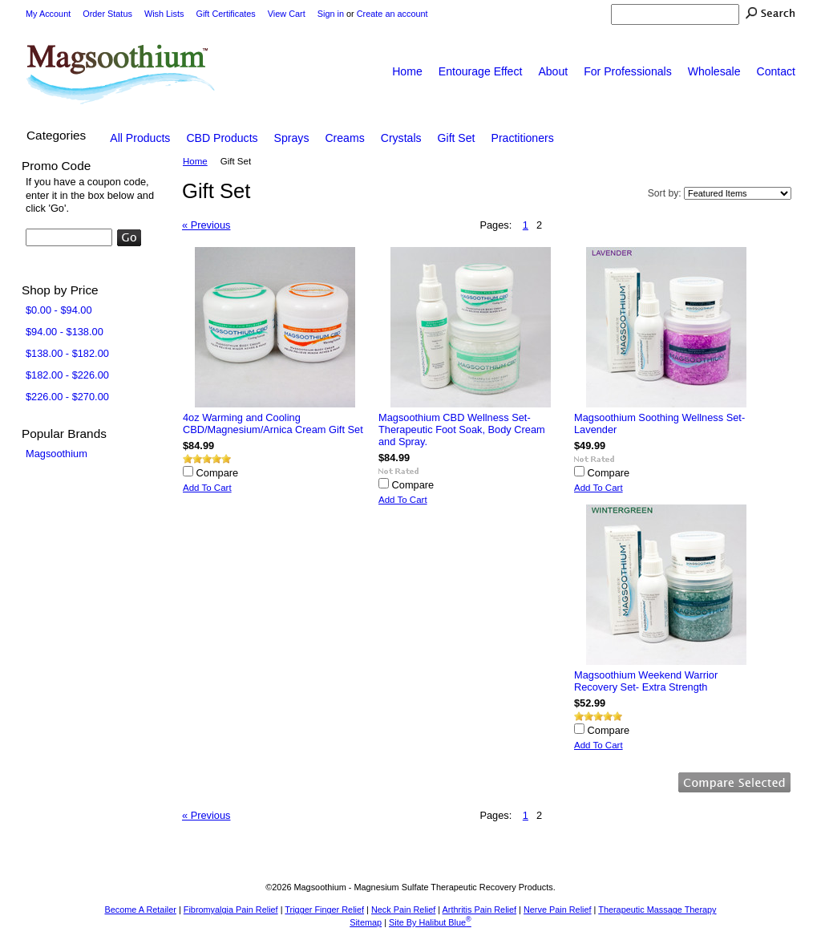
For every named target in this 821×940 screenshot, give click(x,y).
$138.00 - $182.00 (67, 353)
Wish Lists (164, 13)
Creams (344, 138)
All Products (140, 138)
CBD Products (221, 138)
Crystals (401, 138)
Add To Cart (207, 487)
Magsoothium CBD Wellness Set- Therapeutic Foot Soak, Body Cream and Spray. (461, 429)
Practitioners (522, 138)
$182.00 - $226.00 (67, 375)
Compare (217, 473)
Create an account (392, 13)
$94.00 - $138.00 (64, 332)
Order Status (107, 13)
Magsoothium (56, 454)
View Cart (286, 13)
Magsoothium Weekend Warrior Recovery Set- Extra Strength (646, 681)
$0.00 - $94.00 (59, 310)
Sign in (330, 13)
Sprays (291, 138)
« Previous (206, 225)
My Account (48, 13)
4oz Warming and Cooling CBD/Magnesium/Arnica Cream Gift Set (273, 423)
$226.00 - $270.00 (67, 397)
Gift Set (456, 138)
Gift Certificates (225, 13)
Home (195, 161)
